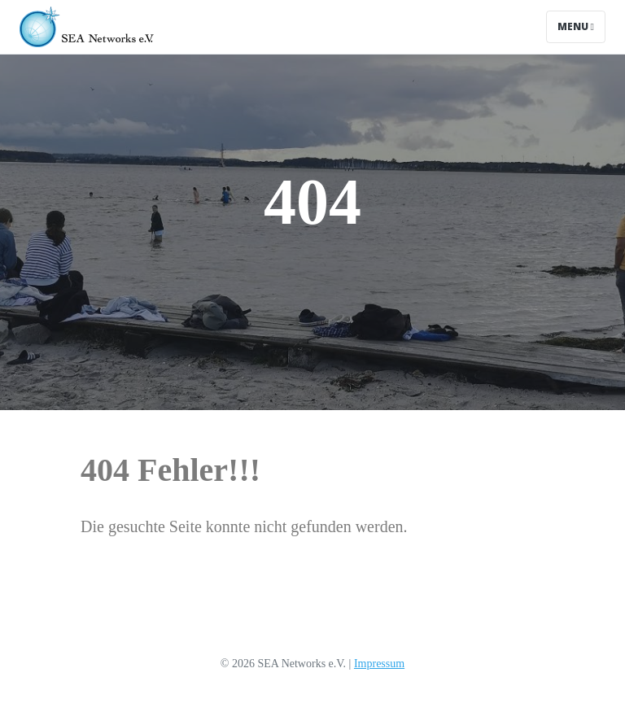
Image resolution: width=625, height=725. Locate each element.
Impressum (379, 663)
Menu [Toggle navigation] (575, 26)
